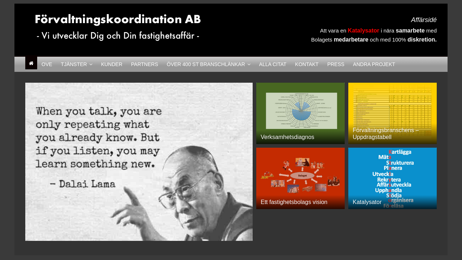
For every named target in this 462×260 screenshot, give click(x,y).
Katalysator (367, 202)
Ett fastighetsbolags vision (294, 202)
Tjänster (74, 64)
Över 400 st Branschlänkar (206, 64)
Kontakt (307, 64)
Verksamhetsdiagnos (287, 137)
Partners (144, 64)
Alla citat (273, 64)
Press (335, 64)
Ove (47, 64)
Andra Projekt (374, 64)
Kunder (111, 64)
